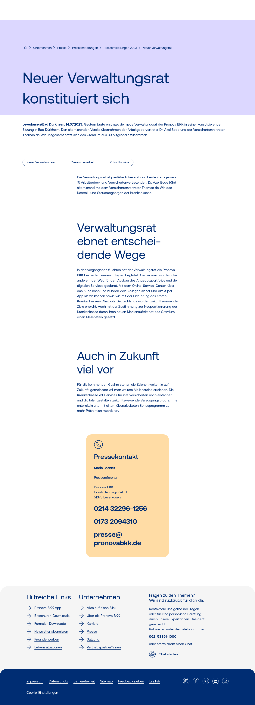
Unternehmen (42, 47)
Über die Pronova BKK (99, 615)
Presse (62, 47)
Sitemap (106, 681)
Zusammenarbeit (82, 162)
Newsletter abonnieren (47, 631)
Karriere (88, 623)
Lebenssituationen (44, 647)
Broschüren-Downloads (48, 615)
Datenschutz (58, 681)
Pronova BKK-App (43, 608)
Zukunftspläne (119, 162)
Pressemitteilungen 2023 (120, 47)
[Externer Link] (186, 681)
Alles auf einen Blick (97, 608)
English (154, 681)
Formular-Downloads (46, 623)
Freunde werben (42, 639)
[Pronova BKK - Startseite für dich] (25, 49)
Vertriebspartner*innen (100, 647)
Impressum (34, 681)
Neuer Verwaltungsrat (41, 162)
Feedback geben (131, 681)
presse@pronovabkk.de (117, 539)
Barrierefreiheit (84, 681)
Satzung (89, 639)
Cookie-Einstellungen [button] (42, 692)
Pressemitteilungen (85, 47)
